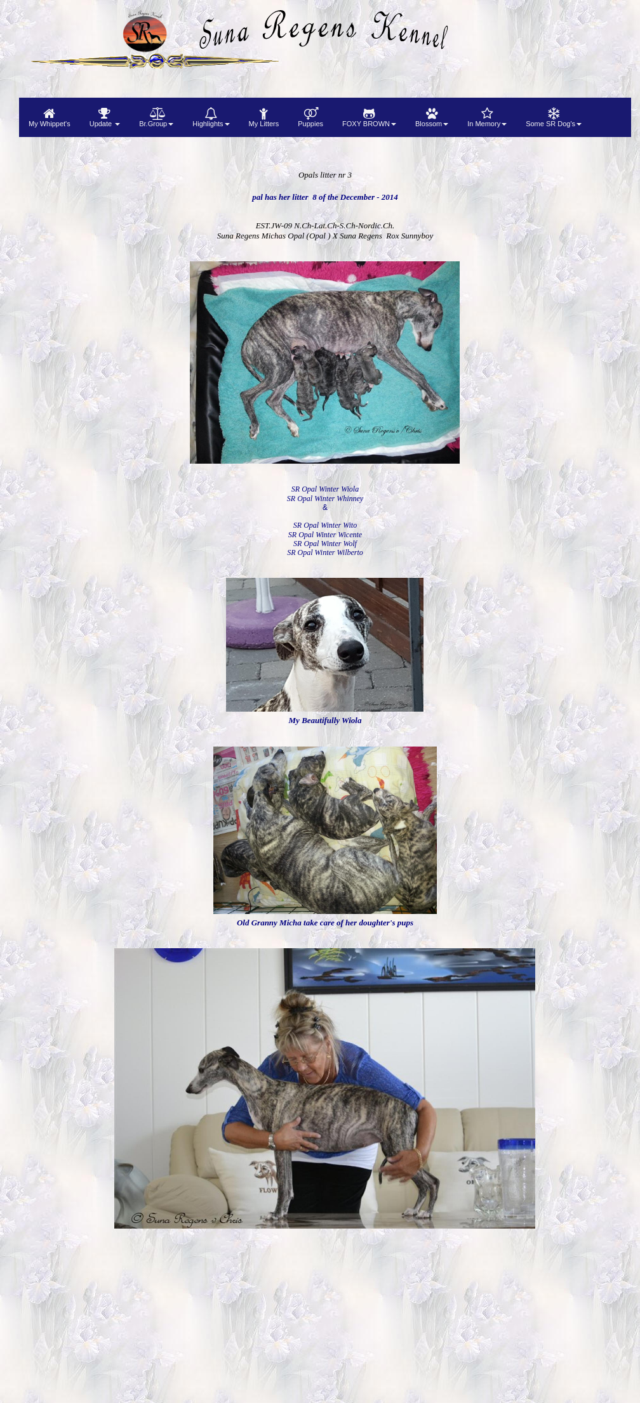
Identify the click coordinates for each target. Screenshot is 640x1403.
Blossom (431, 117)
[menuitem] (49, 117)
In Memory (487, 117)
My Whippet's (49, 117)
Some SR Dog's (554, 117)
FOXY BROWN (369, 117)
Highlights (210, 117)
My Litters (264, 117)
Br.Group (156, 117)
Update (105, 117)
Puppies (310, 117)
